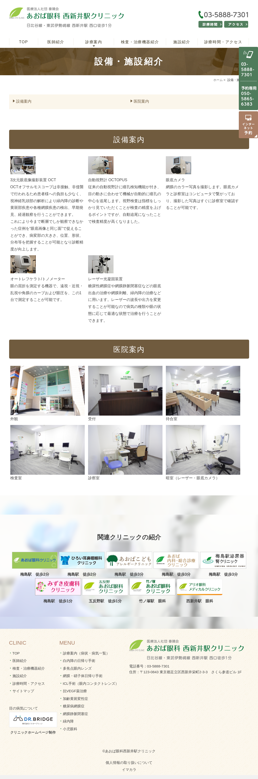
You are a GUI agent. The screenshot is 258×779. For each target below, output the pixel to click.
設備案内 (23, 101)
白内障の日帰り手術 (79, 661)
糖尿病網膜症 (73, 706)
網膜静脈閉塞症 (75, 714)
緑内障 (68, 721)
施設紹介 (181, 42)
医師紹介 (55, 42)
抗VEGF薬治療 (75, 691)
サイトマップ (23, 691)
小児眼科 (70, 729)
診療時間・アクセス (223, 42)
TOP (23, 42)
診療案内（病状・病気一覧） (86, 653)
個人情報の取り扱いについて (129, 762)
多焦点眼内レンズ (77, 668)
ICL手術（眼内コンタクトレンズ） (91, 683)
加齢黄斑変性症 (75, 699)
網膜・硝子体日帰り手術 (82, 676)
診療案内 (93, 42)
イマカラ (129, 769)
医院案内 (141, 101)
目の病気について (23, 708)
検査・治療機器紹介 (140, 42)
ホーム (218, 80)
